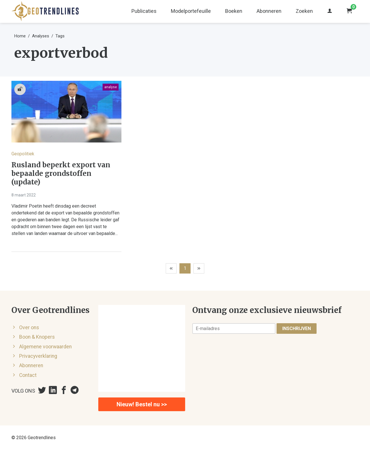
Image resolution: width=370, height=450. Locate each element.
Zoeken (304, 11)
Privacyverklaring (38, 356)
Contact (28, 375)
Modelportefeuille (191, 11)
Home (20, 36)
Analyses (40, 36)
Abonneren (269, 11)
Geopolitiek (22, 153)
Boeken (233, 11)
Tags (60, 36)
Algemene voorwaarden (45, 346)
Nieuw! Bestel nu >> (142, 404)
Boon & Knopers (37, 337)
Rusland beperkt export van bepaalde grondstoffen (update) (60, 173)
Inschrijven (296, 328)
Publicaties (144, 11)
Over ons (29, 327)
